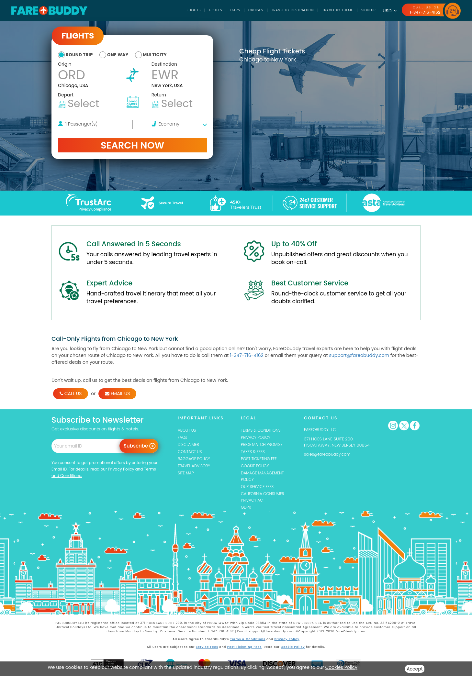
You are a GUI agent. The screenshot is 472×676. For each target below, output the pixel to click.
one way (122, 54)
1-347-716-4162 (424, 12)
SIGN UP (366, 10)
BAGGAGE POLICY (195, 460)
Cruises (245, 10)
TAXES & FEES (253, 452)
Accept (415, 669)
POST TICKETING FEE (260, 460)
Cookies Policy (341, 667)
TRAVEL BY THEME (333, 10)
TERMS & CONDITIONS (262, 430)
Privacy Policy (121, 469)
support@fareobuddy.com (359, 355)
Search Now (132, 145)
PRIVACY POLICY (257, 438)
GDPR (246, 509)
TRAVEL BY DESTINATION (284, 10)
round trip (80, 54)
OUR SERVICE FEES (258, 488)
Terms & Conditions (248, 641)
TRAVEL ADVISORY (195, 467)
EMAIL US (117, 393)
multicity (163, 54)
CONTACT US (191, 452)
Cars (223, 10)
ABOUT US (187, 430)
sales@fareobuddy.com (329, 454)
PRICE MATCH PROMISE (263, 445)
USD (388, 10)
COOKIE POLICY (256, 467)
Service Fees (208, 648)
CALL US (71, 393)
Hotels (202, 10)
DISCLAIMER (189, 445)
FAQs (183, 438)
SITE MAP (186, 474)
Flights (179, 10)
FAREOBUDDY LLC (321, 430)
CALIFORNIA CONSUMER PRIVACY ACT (264, 498)
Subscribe (136, 445)
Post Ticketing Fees (245, 648)
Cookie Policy (292, 648)
